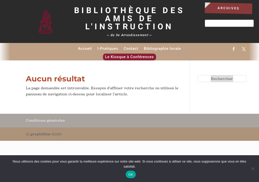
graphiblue (40, 134)
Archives (229, 8)
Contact (131, 48)
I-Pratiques (107, 48)
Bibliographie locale (162, 48)
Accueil (85, 48)
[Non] (252, 168)
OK (130, 174)
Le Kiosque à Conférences (129, 57)
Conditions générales (45, 120)
